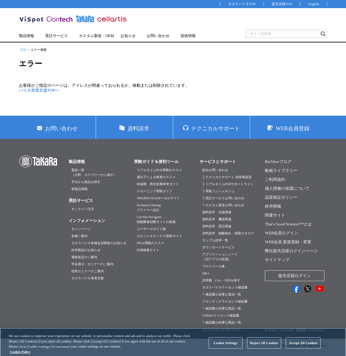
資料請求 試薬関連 (216, 212)
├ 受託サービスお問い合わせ (223, 198)
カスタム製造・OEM (96, 36)
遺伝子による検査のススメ (156, 177)
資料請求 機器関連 (216, 219)
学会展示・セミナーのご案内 (92, 264)
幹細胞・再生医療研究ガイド (158, 184)
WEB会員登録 (292, 128)
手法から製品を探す (86, 182)
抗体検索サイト (148, 250)
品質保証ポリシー (281, 197)
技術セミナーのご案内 (87, 271)
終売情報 (273, 206)
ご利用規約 (275, 179)
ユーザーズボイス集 (151, 229)
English (313, 4)
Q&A (205, 273)
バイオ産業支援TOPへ (39, 90)
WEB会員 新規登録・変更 (288, 242)
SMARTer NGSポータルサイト (158, 198)
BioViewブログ (278, 161)
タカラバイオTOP (242, 4)
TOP (23, 50)
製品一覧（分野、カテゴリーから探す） (94, 172)
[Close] (337, 345)
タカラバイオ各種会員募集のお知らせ (99, 243)
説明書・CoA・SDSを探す (221, 280)
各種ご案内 (79, 236)
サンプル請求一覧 (215, 240)
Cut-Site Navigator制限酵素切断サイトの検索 (156, 219)
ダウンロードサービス (218, 247)
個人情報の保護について (287, 188)
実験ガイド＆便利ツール (156, 161)
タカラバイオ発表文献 (87, 278)
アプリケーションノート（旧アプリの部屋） (220, 256)
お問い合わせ (158, 36)
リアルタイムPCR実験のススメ (159, 170)
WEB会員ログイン (281, 233)
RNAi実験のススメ (150, 243)
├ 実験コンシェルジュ (218, 191)
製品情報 (26, 36)
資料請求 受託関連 (216, 226)
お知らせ (128, 36)
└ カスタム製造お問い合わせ (223, 205)
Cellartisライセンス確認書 (220, 315)
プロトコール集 (213, 266)
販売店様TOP (282, 4)
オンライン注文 (82, 209)
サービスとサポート (217, 161)
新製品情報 (79, 189)
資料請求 (138, 128)
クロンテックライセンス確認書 (225, 301)
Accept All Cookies (303, 346)
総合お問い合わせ (215, 170)
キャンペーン (81, 229)
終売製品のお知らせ (86, 250)
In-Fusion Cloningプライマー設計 (149, 207)
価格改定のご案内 (84, 257)
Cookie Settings (225, 346)
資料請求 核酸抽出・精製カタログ (228, 233)
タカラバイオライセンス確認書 (225, 287)
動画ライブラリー (281, 170)
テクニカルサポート (215, 128)
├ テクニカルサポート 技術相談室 (227, 177)
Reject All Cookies (264, 346)
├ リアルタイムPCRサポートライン (228, 184)
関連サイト (275, 215)
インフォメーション (87, 220)
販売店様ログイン (294, 276)
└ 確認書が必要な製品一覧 (221, 294)
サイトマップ (277, 260)
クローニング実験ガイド (154, 191)
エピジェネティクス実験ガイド (159, 236)
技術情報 (188, 36)
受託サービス (56, 36)
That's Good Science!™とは (288, 224)
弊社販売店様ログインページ (291, 251)
